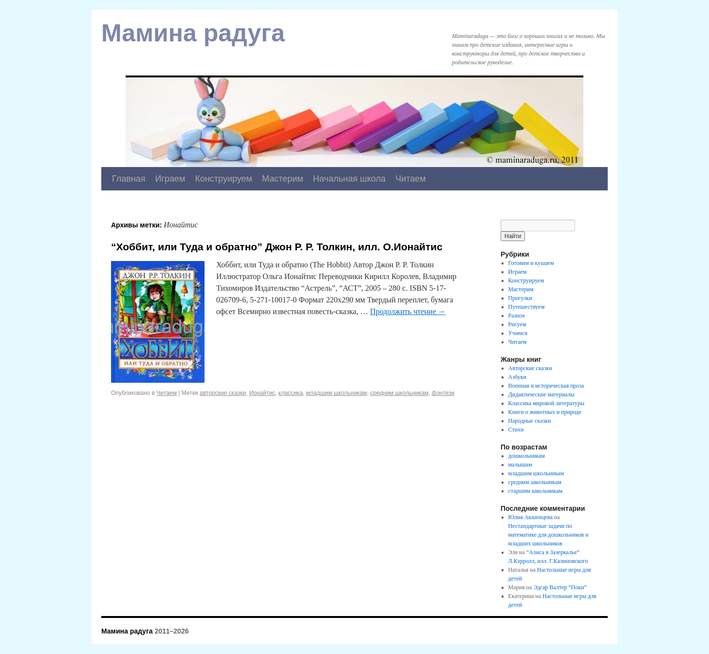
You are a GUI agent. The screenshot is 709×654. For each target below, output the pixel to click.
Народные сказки (529, 420)
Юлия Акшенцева (530, 517)
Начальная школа (349, 179)
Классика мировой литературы (546, 403)
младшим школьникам (336, 393)
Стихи (516, 429)
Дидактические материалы (541, 394)
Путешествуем (526, 306)
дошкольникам (526, 455)
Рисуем (517, 324)
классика (291, 393)
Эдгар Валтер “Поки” (560, 587)
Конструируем (223, 179)
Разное (516, 315)
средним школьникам (399, 393)
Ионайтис (262, 393)
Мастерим (282, 179)
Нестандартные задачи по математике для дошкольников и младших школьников (548, 535)
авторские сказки (223, 393)
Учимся (517, 333)
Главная (129, 179)
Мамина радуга (193, 33)
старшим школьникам (535, 490)
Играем (170, 179)
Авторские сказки (530, 368)
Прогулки (520, 298)
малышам (520, 464)
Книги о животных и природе (544, 412)
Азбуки (517, 377)
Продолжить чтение (408, 311)
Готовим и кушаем (531, 263)
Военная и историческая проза (546, 385)
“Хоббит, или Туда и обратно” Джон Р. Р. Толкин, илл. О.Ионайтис (277, 246)
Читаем (410, 179)
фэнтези (443, 393)
